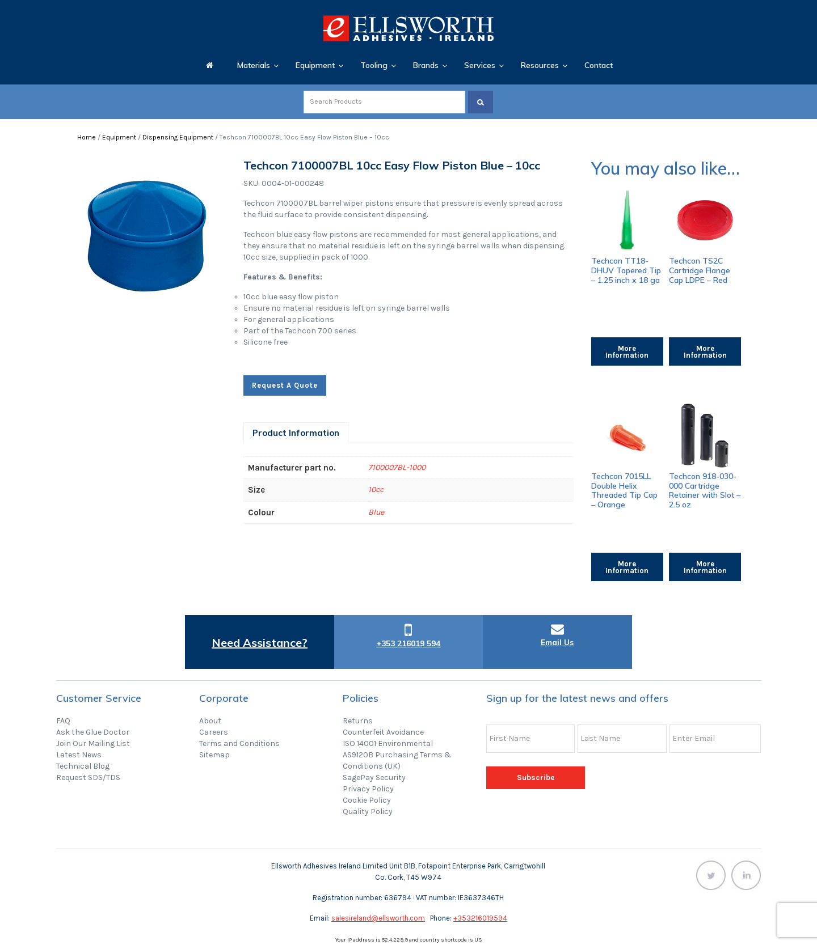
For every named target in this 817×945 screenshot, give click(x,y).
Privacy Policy (368, 789)
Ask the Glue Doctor (92, 732)
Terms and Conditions (239, 743)
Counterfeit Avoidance (383, 732)
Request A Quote (285, 385)
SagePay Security (374, 777)
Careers (213, 732)
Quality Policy (368, 811)
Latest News (79, 755)
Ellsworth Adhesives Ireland (408, 28)
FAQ (63, 721)
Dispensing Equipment (177, 137)
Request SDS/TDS (88, 777)
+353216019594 (480, 918)
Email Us (557, 642)
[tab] (295, 432)
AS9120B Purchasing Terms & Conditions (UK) (397, 760)
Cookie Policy (367, 800)
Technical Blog (83, 766)
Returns (358, 721)
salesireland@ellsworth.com (378, 918)
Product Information (295, 432)
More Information (626, 351)
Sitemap (214, 755)
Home (86, 137)
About (210, 721)
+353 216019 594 (408, 643)
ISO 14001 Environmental (388, 743)
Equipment (119, 137)
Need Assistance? (260, 642)
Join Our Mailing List (93, 743)
